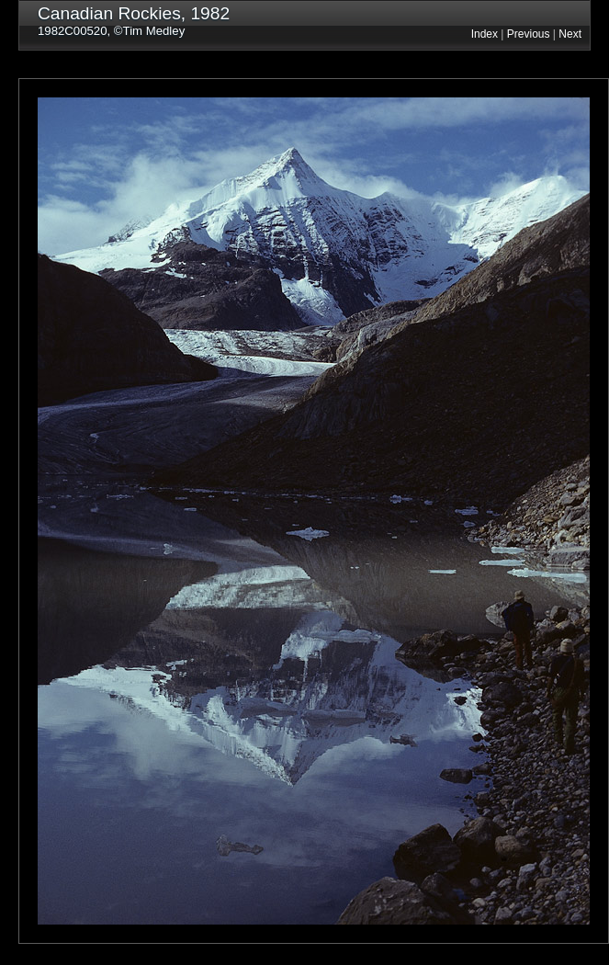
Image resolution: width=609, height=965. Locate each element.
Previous (528, 34)
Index (484, 34)
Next (569, 34)
